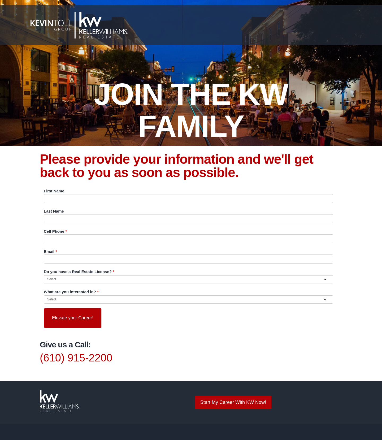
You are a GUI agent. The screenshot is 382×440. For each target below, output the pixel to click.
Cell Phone (55, 231)
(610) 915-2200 (74, 358)
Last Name (53, 211)
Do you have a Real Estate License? (77, 271)
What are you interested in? (70, 291)
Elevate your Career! (72, 317)
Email (50, 251)
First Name (53, 190)
